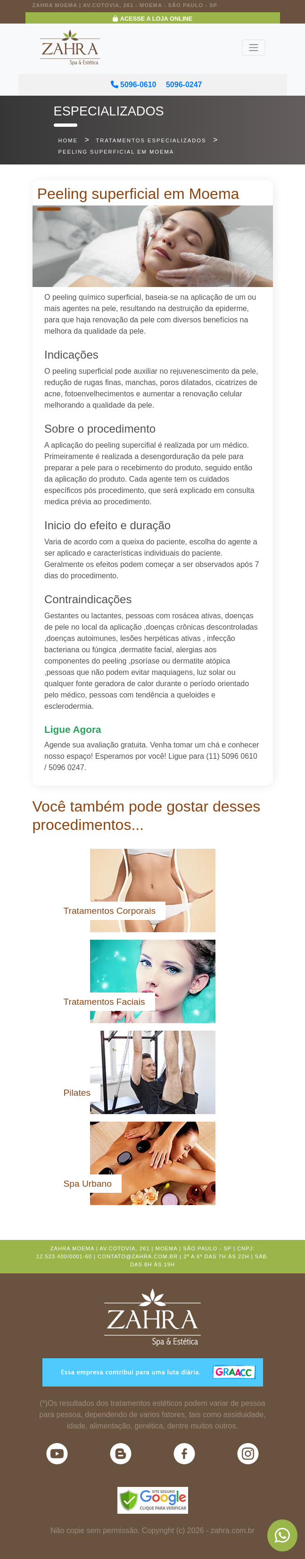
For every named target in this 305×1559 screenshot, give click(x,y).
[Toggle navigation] (253, 48)
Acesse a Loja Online (153, 18)
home (68, 140)
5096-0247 (184, 85)
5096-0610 (134, 85)
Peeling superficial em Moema (116, 152)
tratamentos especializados (151, 140)
